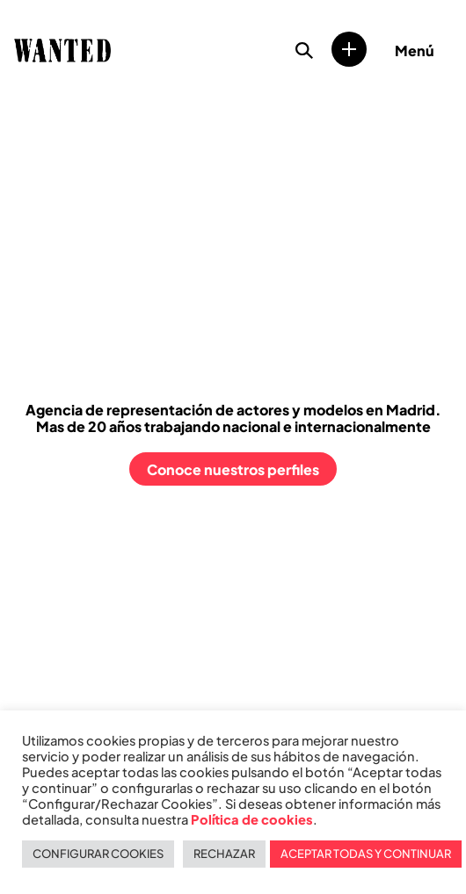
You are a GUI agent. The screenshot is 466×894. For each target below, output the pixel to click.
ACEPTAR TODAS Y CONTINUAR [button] (365, 854)
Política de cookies (252, 819)
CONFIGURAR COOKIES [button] (98, 854)
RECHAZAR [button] (224, 854)
